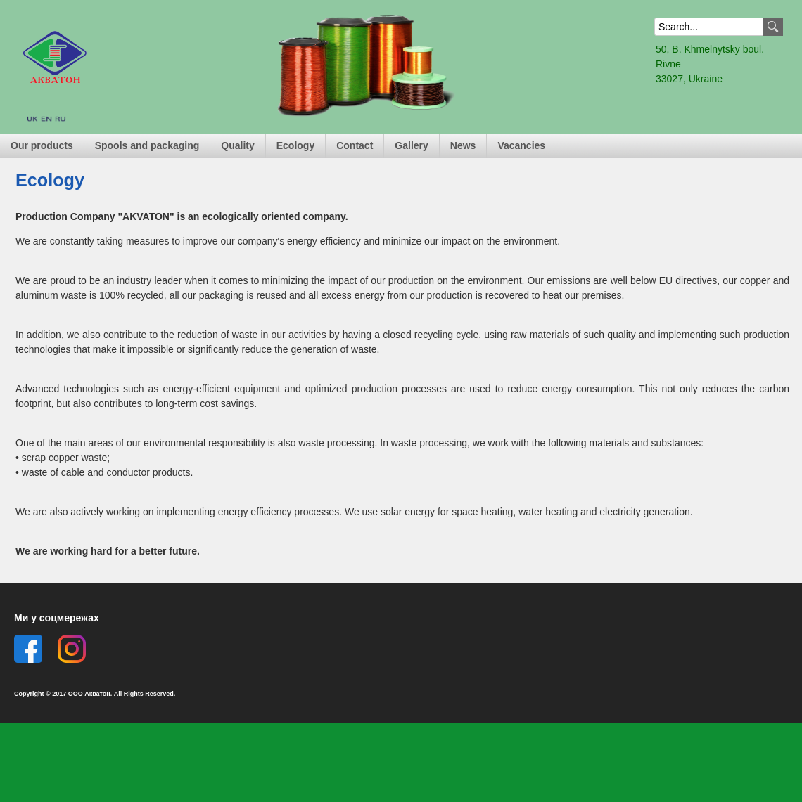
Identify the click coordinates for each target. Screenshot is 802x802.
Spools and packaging (147, 145)
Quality (237, 145)
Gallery (411, 145)
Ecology (295, 145)
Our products (42, 145)
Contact (354, 145)
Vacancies (521, 145)
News (463, 145)
